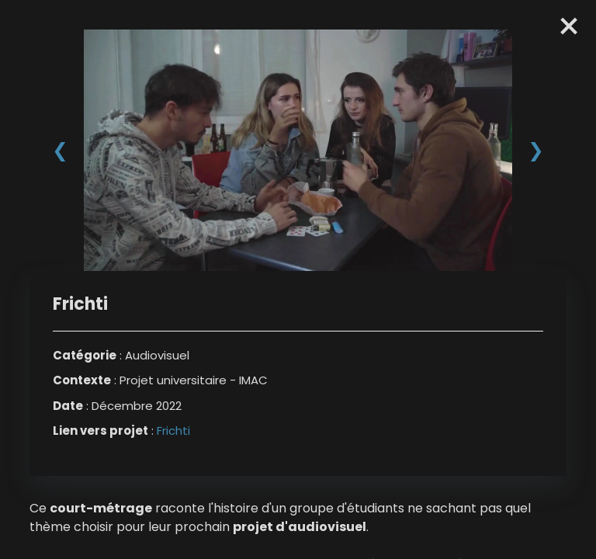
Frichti (173, 430)
